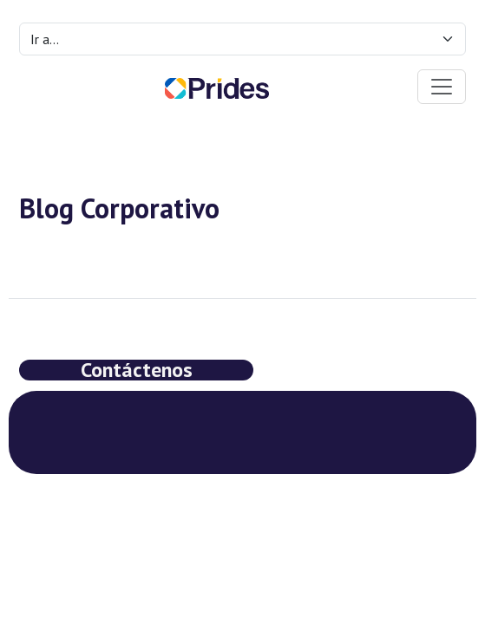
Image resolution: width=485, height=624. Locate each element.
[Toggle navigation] (441, 86)
